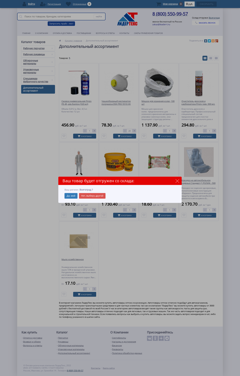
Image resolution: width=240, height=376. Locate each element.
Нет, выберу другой (92, 195)
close (177, 181)
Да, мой (71, 195)
